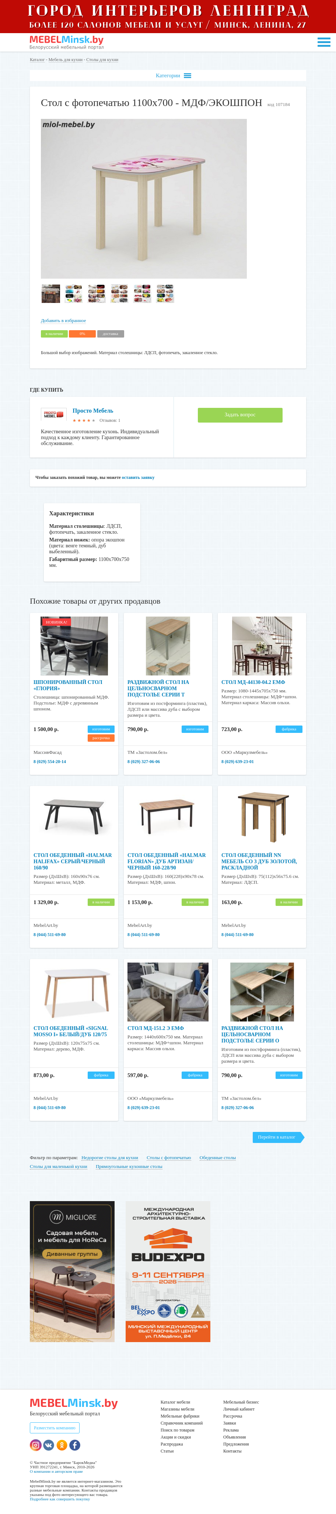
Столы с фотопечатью (169, 1157)
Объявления (234, 1437)
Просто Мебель (93, 410)
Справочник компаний (182, 1423)
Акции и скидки (176, 1437)
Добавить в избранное (63, 320)
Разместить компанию (55, 1427)
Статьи (167, 1451)
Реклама (231, 1430)
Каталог (37, 59)
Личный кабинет (239, 1409)
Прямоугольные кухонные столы (129, 1166)
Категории (173, 76)
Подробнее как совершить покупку (60, 1499)
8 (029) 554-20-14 (50, 761)
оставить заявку (138, 477)
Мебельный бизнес (241, 1402)
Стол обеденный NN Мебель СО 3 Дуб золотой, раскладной (259, 862)
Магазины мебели (178, 1409)
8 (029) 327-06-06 (143, 761)
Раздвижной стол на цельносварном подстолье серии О (252, 1035)
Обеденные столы (218, 1157)
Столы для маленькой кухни (58, 1166)
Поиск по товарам (178, 1430)
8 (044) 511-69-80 (50, 934)
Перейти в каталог (276, 1137)
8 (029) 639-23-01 (237, 761)
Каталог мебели (175, 1402)
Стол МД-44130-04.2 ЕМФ (253, 682)
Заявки (229, 1423)
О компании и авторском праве (56, 1471)
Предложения (236, 1444)
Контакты (232, 1451)
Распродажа (172, 1444)
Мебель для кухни (66, 59)
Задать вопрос (240, 414)
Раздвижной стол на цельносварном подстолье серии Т (158, 689)
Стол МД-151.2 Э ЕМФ (155, 1028)
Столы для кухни (102, 59)
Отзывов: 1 (109, 420)
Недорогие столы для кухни (109, 1157)
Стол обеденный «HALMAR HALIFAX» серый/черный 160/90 (73, 862)
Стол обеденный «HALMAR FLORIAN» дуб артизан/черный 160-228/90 (166, 862)
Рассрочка (232, 1416)
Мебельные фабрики (180, 1416)
